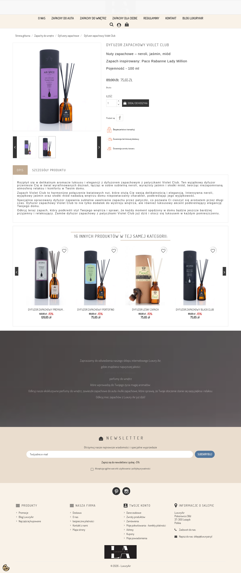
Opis (20, 170)
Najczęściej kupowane (30, 520)
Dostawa (77, 512)
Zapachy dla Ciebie (124, 18)
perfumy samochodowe (120, 372)
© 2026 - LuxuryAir (120, 565)
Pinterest (116, 490)
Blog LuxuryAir (192, 18)
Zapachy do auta (62, 18)
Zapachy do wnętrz (93, 18)
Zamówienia (132, 520)
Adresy (130, 529)
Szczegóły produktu (49, 170)
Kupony (130, 533)
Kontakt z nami (80, 524)
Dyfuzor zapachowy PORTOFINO (95, 309)
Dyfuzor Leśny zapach (145, 309)
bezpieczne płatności (83, 520)
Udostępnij (119, 117)
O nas (41, 18)
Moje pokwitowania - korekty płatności (146, 524)
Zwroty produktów (135, 516)
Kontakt (170, 18)
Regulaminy (151, 18)
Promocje (23, 512)
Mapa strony (79, 529)
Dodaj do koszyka (139, 103)
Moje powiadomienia (136, 537)
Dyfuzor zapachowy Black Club (195, 309)
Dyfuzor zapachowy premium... (46, 309)
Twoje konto (140, 505)
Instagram (126, 490)
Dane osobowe (133, 512)
